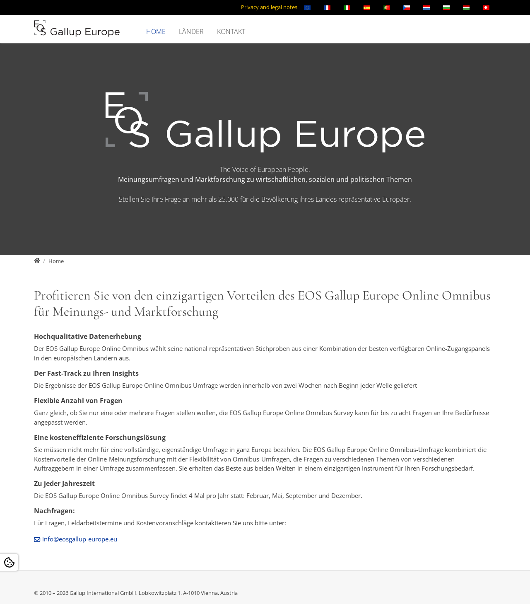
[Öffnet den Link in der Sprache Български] (446, 7)
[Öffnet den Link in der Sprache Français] (327, 7)
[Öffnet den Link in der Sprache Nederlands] (426, 7)
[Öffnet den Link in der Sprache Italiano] (347, 7)
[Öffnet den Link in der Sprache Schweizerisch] (486, 7)
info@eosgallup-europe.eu (79, 539)
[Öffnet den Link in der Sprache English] (307, 7)
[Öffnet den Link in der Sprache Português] (387, 7)
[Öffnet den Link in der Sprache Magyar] (466, 7)
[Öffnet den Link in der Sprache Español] (367, 7)
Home (156, 31)
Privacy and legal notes (269, 7)
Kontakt (231, 31)
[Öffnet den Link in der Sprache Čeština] (407, 7)
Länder (191, 31)
